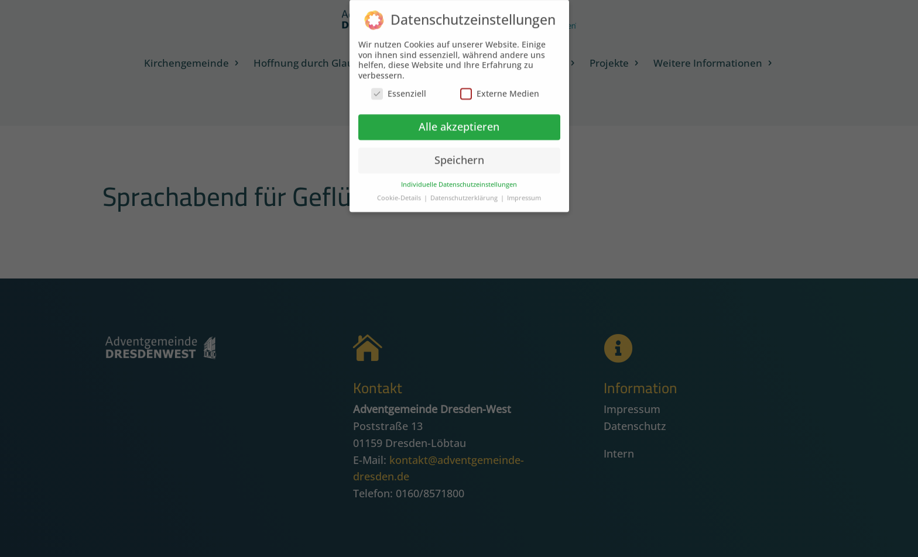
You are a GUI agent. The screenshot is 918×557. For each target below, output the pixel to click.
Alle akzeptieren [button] (459, 121)
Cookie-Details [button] (400, 192)
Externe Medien (499, 88)
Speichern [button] (459, 154)
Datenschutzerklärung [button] (464, 192)
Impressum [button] (524, 192)
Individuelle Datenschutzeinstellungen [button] (459, 178)
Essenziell (398, 88)
